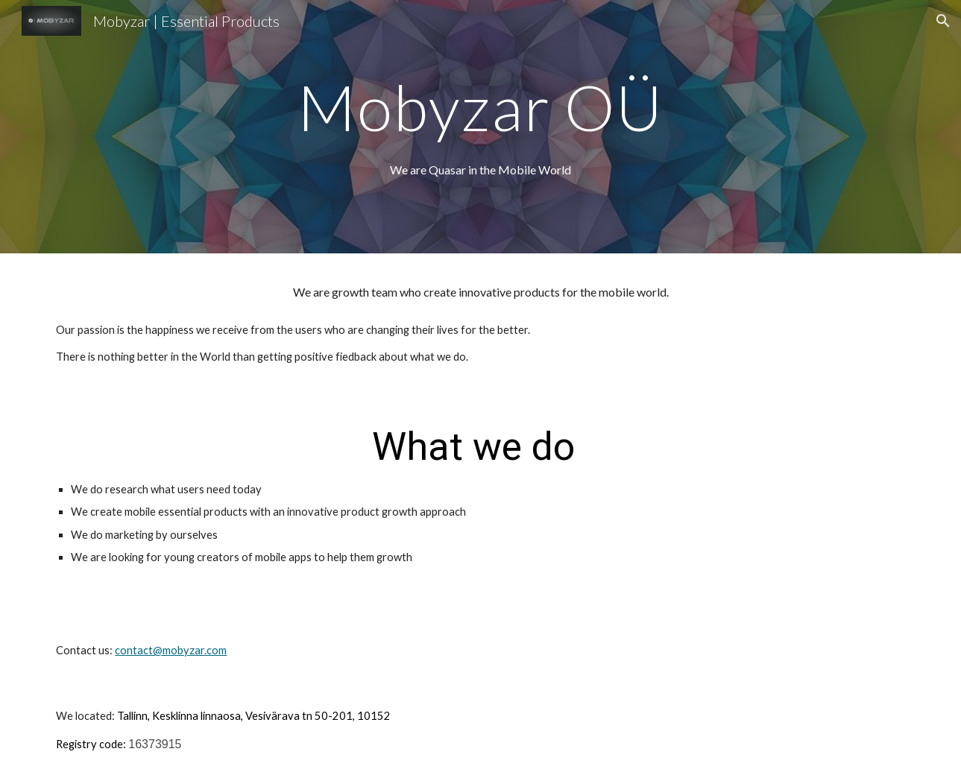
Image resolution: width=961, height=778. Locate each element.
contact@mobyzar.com (171, 650)
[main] (481, 107)
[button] (943, 21)
